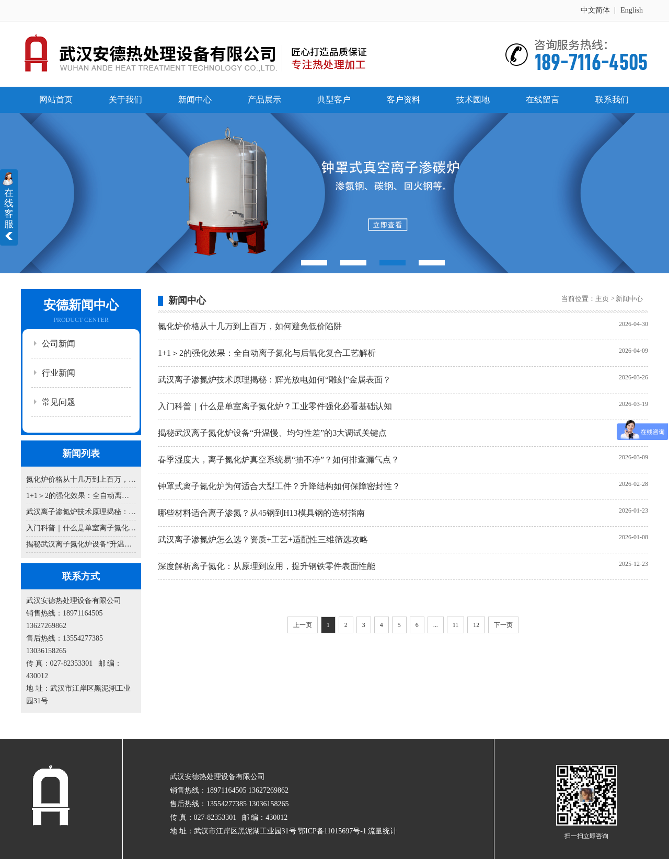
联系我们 (612, 99)
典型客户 (334, 99)
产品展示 (264, 99)
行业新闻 (58, 372)
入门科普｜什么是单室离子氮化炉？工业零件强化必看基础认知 (81, 528)
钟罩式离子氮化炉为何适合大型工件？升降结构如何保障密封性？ (279, 486)
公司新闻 (58, 343)
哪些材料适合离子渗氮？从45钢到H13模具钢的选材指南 (261, 512)
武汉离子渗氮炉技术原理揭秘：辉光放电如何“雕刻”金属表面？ (81, 512)
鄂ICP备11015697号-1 (332, 831)
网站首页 (56, 99)
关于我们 (125, 99)
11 (456, 625)
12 (476, 625)
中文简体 (595, 10)
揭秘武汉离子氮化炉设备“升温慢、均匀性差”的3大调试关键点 (81, 544)
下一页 (503, 625)
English (631, 10)
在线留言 (542, 99)
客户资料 (403, 99)
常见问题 (58, 402)
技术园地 (473, 99)
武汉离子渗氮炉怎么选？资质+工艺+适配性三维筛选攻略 (263, 539)
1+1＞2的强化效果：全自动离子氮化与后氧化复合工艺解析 (81, 496)
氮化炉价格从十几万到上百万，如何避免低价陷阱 (81, 479)
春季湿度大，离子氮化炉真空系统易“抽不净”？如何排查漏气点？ (278, 459)
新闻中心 (195, 99)
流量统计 (382, 831)
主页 (602, 299)
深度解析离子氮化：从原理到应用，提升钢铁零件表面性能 (266, 566)
